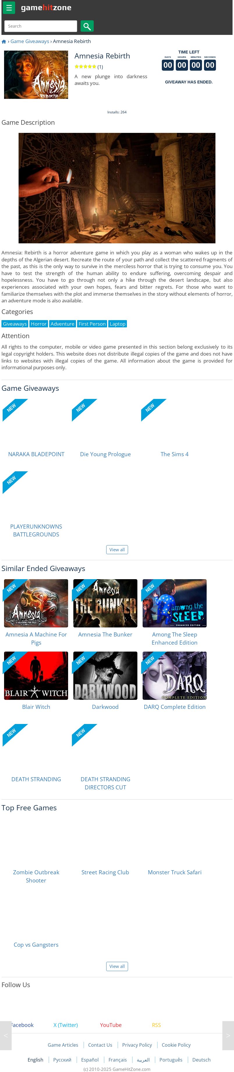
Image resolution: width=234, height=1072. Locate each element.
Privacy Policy (137, 1045)
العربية (144, 1060)
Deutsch (201, 1060)
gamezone (46, 7)
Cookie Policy (176, 1045)
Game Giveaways (29, 41)
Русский (62, 1060)
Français (118, 1060)
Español (90, 1060)
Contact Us (100, 1045)
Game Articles (63, 1045)
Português (171, 1060)
